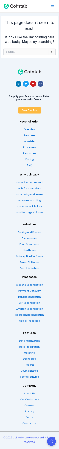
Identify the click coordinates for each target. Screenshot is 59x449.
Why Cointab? (29, 174)
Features (29, 333)
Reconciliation (29, 121)
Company (29, 386)
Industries (29, 224)
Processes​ (29, 277)
